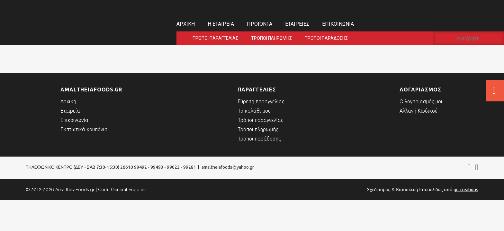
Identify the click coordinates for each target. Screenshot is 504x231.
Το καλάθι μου (254, 111)
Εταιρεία (70, 111)
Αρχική (185, 24)
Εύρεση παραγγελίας (261, 101)
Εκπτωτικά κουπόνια (84, 129)
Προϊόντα (259, 24)
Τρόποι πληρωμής (271, 38)
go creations (466, 189)
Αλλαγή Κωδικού (418, 111)
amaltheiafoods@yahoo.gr (228, 167)
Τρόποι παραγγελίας (215, 38)
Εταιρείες (297, 24)
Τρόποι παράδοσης (326, 38)
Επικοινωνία (338, 24)
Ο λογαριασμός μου (422, 101)
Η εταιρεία (221, 24)
